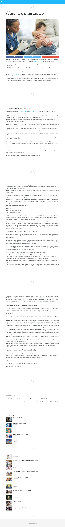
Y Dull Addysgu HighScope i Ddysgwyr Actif (21, 477)
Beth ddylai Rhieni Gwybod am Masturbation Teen (23, 484)
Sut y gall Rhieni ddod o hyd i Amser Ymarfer (22, 490)
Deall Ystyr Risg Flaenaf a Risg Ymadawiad (21, 455)
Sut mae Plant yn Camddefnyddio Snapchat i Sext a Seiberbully (25, 460)
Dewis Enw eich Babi (17, 501)
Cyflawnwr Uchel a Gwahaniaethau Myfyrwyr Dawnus (23, 495)
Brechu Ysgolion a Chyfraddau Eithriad (21, 439)
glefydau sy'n (24, 111)
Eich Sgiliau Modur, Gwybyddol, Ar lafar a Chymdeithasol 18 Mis (25, 471)
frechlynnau (14, 74)
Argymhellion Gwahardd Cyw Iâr (19, 423)
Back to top (32, 521)
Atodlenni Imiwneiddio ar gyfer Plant (20, 434)
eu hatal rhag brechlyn (33, 111)
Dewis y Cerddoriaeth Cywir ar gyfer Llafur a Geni (23, 507)
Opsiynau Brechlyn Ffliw (18, 417)
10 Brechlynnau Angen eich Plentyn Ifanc (21, 428)
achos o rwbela (15, 254)
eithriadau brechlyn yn (38, 61)
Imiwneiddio (8, 11)
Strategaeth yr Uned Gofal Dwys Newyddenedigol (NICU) (24, 466)
